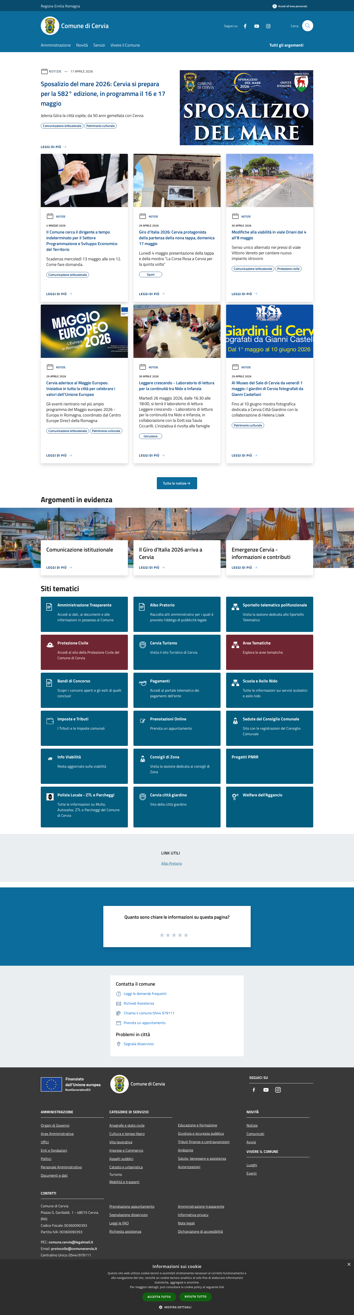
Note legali (186, 1223)
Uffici (45, 1142)
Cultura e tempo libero (127, 1133)
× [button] (349, 1264)
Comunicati (255, 1133)
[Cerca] (307, 25)
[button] (177, 1307)
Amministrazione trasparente (201, 1206)
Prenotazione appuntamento (131, 1206)
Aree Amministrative (57, 1133)
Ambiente (185, 1150)
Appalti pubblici (121, 1158)
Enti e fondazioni (54, 1150)
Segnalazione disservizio (128, 1214)
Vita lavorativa (120, 1142)
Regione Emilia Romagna (60, 6)
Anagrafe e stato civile (127, 1125)
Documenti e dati (54, 1175)
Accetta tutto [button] (159, 1297)
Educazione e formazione (197, 1125)
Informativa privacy (193, 1214)
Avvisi (251, 1142)
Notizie (55, 71)
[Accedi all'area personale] (289, 6)
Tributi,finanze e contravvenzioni (204, 1142)
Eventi (252, 1173)
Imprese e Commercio (126, 1150)
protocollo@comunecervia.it (74, 1248)
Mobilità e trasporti (124, 1182)
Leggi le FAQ (119, 1223)
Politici (46, 1158)
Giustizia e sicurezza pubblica (201, 1133)
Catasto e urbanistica (126, 1167)
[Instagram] (266, 25)
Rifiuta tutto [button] (196, 1297)
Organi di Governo (55, 1125)
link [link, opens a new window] (221, 1287)
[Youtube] (254, 25)
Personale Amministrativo (61, 1167)
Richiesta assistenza (125, 1231)
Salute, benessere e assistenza (202, 1158)
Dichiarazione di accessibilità (200, 1231)
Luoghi (252, 1165)
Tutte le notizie (177, 483)
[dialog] (177, 1287)
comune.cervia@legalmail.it (71, 1242)
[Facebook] (243, 25)
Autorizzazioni (189, 1167)
